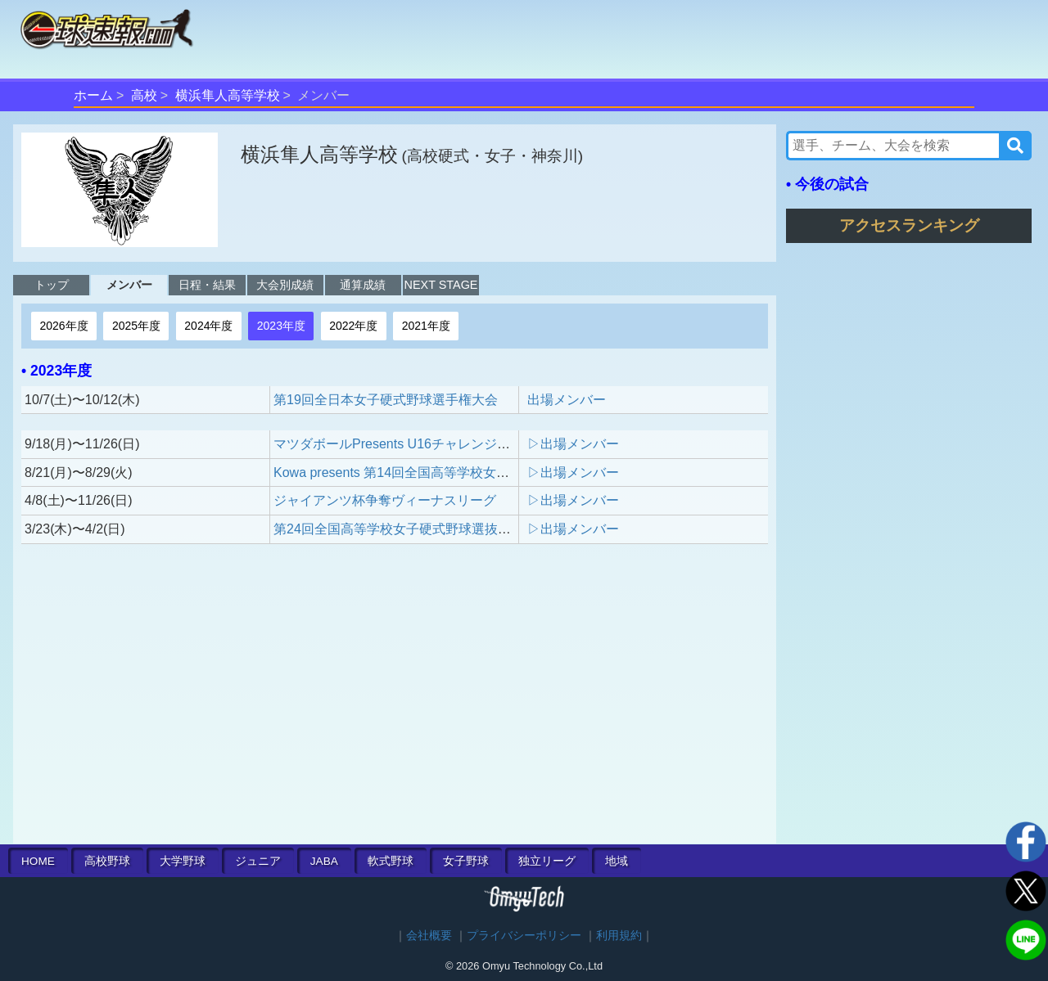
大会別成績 (285, 284)
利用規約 (619, 935)
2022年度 (353, 325)
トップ (51, 284)
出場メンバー (566, 400)
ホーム (93, 95)
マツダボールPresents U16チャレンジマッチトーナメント (444, 444)
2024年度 (208, 325)
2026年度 (63, 325)
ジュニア (258, 861)
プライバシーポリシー (524, 935)
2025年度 (136, 325)
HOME (38, 861)
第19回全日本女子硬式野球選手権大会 (385, 400)
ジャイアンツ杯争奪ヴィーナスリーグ (384, 500)
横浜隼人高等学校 (227, 95)
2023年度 (281, 325)
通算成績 (363, 284)
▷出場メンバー (573, 444)
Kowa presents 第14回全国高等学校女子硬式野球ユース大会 (450, 472)
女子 (466, 861)
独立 (547, 861)
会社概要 (429, 935)
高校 (144, 95)
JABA (324, 861)
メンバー (129, 284)
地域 (616, 861)
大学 (183, 861)
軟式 (390, 861)
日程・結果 (207, 284)
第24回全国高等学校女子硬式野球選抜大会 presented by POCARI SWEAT (490, 529)
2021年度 (426, 325)
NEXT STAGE (441, 284)
